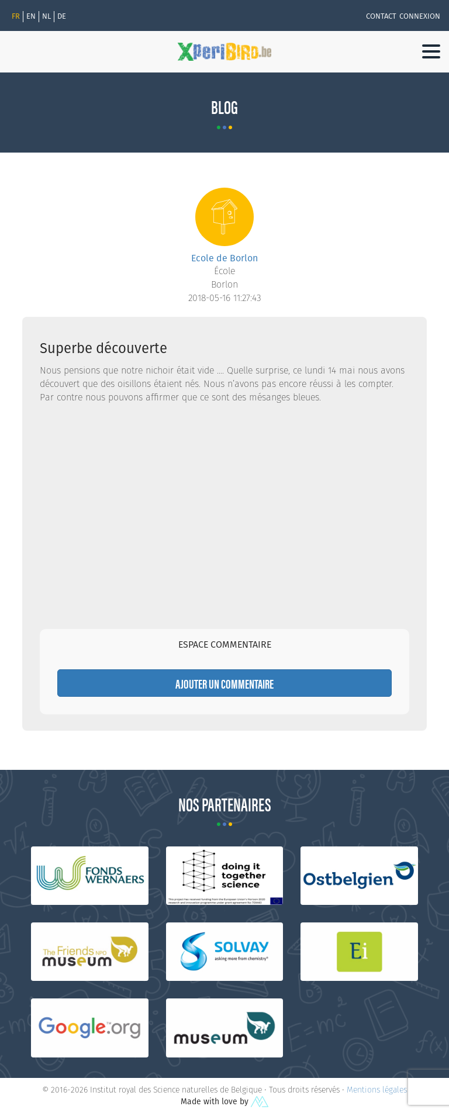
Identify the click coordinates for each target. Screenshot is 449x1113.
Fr (16, 16)
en (31, 16)
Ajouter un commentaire (224, 683)
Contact (381, 16)
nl (46, 16)
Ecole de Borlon (224, 258)
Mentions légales (377, 1089)
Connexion (419, 16)
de (61, 16)
